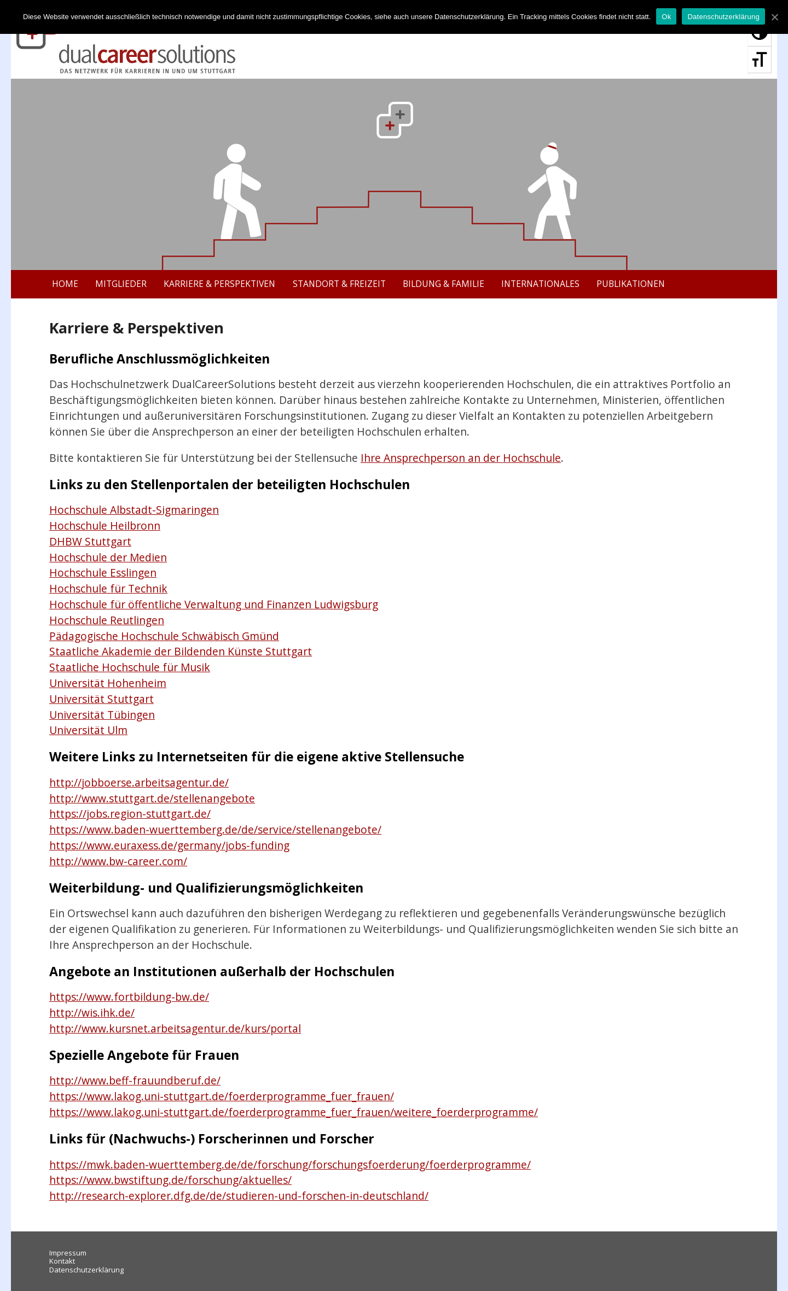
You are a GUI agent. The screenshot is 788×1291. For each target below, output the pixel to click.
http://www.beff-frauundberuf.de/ (135, 1080)
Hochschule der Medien (108, 557)
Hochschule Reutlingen (106, 620)
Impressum (67, 1253)
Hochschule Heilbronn (104, 525)
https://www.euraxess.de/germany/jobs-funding (169, 845)
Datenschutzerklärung (86, 1270)
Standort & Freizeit (339, 284)
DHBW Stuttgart (90, 541)
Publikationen (630, 284)
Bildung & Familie (443, 284)
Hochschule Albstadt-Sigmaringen (134, 509)
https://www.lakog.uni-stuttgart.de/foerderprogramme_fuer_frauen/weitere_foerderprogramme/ (293, 1112)
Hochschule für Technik (108, 588)
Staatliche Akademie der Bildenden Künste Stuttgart (180, 651)
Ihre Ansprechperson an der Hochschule (461, 457)
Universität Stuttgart (101, 698)
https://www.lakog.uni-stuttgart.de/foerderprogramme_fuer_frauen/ (221, 1096)
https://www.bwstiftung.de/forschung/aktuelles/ (170, 1179)
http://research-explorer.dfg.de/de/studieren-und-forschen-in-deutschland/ (238, 1195)
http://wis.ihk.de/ (92, 1012)
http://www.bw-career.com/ (118, 861)
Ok (666, 17)
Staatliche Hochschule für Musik (129, 667)
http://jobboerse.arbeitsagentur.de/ (139, 782)
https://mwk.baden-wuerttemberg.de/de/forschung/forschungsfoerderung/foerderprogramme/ (290, 1164)
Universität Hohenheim (107, 683)
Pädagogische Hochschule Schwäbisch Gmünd (164, 636)
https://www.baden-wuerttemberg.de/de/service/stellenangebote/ (215, 829)
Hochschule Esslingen (103, 572)
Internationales (540, 284)
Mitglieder (121, 284)
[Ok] (774, 16)
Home (65, 284)
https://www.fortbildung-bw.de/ (129, 996)
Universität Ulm (88, 730)
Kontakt (62, 1261)
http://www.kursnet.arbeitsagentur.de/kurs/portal (175, 1028)
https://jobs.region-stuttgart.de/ (130, 813)
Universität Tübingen (102, 714)
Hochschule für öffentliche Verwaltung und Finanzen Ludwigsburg (213, 604)
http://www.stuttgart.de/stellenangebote (152, 798)
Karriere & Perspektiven (219, 284)
